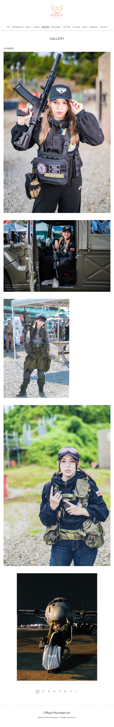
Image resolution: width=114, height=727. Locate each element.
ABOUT (28, 27)
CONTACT (104, 27)
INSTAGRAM (56, 27)
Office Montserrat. (57, 713)
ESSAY (84, 27)
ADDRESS (93, 27)
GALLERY (45, 27)
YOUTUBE (76, 27)
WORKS (37, 27)
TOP (8, 27)
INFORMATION (17, 27)
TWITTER (66, 27)
